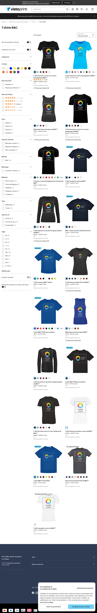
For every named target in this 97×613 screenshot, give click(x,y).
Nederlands (56, 2)
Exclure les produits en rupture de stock (15, 284)
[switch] (29, 42)
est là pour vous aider (13, 563)
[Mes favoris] (82, 9)
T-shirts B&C (42, 21)
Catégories (5, 57)
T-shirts (33, 21)
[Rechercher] (67, 9)
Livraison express (7, 277)
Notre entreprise (63, 564)
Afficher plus (6, 271)
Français (67, 2)
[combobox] (49, 9)
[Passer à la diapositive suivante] (94, 16)
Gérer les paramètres (53, 606)
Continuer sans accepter (85, 588)
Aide (63, 557)
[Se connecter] (86, 9)
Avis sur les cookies (46, 602)
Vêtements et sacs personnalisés (18, 21)
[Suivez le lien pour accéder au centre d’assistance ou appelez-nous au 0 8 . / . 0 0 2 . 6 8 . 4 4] (73, 9)
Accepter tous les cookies (81, 606)
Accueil (4, 21)
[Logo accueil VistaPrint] (17, 9)
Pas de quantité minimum (10, 42)
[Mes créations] (77, 9)
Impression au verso (8, 49)
